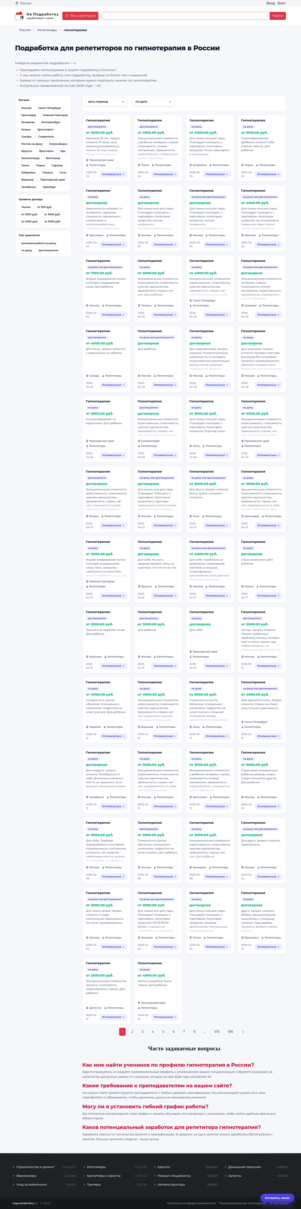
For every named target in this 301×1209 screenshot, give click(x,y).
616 (230, 1032)
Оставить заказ (277, 1198)
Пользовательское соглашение (242, 1203)
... (205, 1032)
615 (217, 1032)
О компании (279, 1203)
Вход (271, 3)
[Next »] (243, 1032)
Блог (282, 3)
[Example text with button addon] (186, 16)
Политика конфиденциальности (191, 1203)
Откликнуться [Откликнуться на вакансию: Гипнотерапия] (113, 174)
